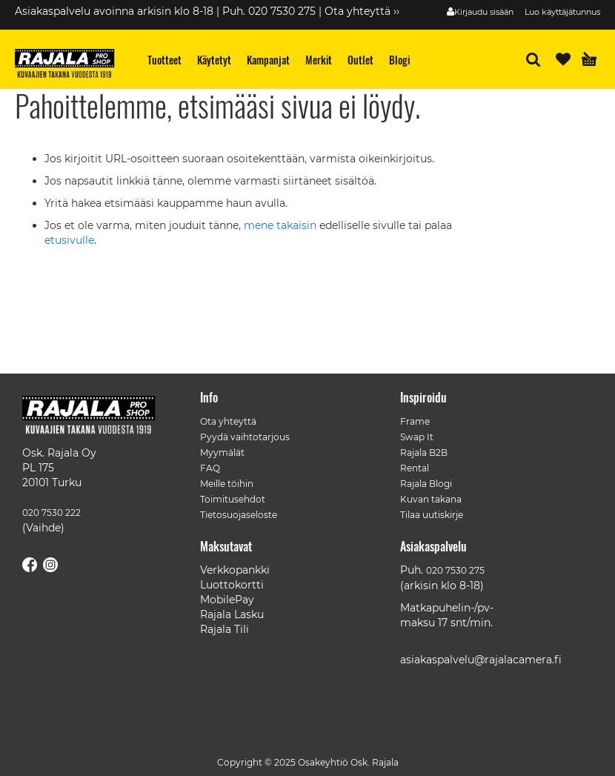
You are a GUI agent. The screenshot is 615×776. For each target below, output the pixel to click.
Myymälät (222, 452)
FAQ (210, 468)
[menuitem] (165, 59)
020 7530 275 (455, 570)
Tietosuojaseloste (238, 514)
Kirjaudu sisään (483, 12)
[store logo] (70, 65)
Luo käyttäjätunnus (562, 12)
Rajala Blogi (426, 483)
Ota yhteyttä (228, 421)
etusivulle (69, 240)
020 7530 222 (51, 512)
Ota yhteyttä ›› (362, 11)
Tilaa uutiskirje (431, 514)
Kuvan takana (431, 499)
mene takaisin (281, 225)
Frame (415, 421)
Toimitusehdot (232, 499)
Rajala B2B (424, 452)
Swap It (416, 436)
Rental (414, 468)
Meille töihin (226, 483)
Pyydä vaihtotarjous (245, 436)
